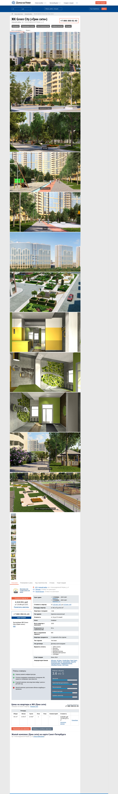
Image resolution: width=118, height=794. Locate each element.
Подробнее (75, 720)
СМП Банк (65, 665)
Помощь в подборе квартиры (42, 729)
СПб (36, 587)
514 (55, 3)
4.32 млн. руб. (57, 604)
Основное (16, 26)
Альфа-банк (66, 660)
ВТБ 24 (60, 662)
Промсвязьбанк (55, 663)
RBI (14, 626)
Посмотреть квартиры (21, 607)
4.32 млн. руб (67, 604)
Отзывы (68, 26)
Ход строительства (43, 26)
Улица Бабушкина (38, 736)
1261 (40, 3)
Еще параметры (94, 8)
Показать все (34, 706)
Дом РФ (73, 662)
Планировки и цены (28, 26)
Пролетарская (39, 591)
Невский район (16, 22)
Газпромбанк (66, 662)
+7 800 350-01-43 (68, 21)
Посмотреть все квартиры (21, 729)
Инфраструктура (57, 26)
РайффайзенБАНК (66, 663)
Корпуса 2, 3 (56, 601)
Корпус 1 (55, 598)
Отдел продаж (100, 3)
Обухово (37, 589)
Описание (14, 583)
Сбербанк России (56, 665)
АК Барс (59, 660)
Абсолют (53, 660)
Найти (104, 9)
